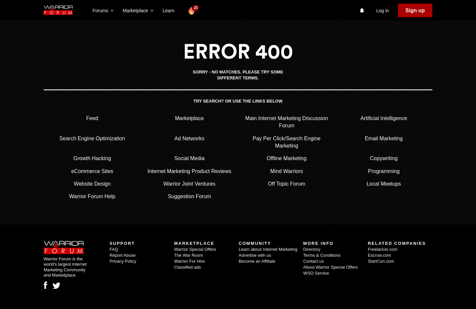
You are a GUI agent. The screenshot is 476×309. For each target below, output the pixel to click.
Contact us (313, 261)
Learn (170, 10)
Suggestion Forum (189, 196)
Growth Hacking (92, 158)
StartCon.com (381, 261)
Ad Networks (190, 138)
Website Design (92, 184)
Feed (92, 118)
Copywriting (384, 158)
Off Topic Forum (286, 184)
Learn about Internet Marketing (268, 249)
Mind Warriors (286, 171)
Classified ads (187, 267)
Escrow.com (379, 255)
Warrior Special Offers (195, 249)
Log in (382, 10)
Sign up (415, 10)
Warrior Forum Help (92, 196)
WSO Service (316, 273)
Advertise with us (255, 255)
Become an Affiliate (257, 261)
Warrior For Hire (189, 261)
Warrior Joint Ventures (189, 184)
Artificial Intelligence (383, 118)
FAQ (113, 249)
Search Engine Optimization (92, 138)
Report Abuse (122, 255)
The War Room (188, 255)
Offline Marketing (287, 158)
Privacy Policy (122, 261)
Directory (311, 249)
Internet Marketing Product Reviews (189, 171)
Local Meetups (384, 184)
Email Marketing (384, 138)
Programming (384, 171)
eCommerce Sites (92, 171)
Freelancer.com (383, 249)
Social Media (189, 158)
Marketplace (189, 118)
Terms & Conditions (321, 255)
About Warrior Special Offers (330, 267)
